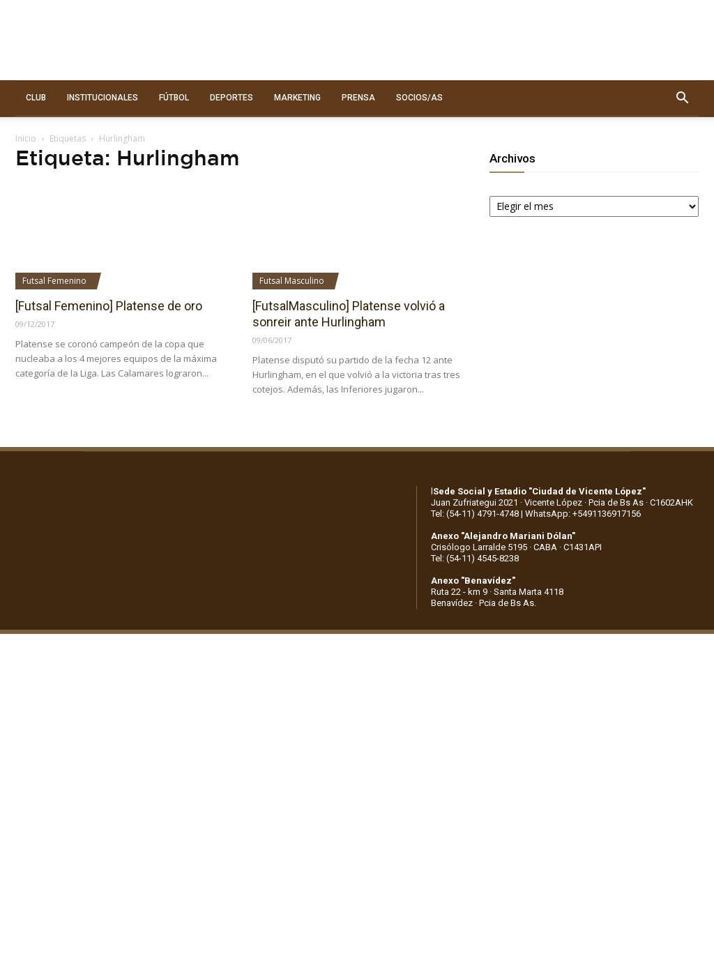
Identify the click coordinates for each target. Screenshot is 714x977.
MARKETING (297, 98)
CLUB (36, 98)
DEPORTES (231, 98)
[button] (682, 98)
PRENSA (358, 98)
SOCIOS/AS (419, 98)
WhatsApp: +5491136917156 (583, 513)
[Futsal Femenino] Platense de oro (108, 305)
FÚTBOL (174, 98)
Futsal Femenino (54, 281)
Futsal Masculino (291, 281)
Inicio (25, 138)
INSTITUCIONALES (102, 98)
